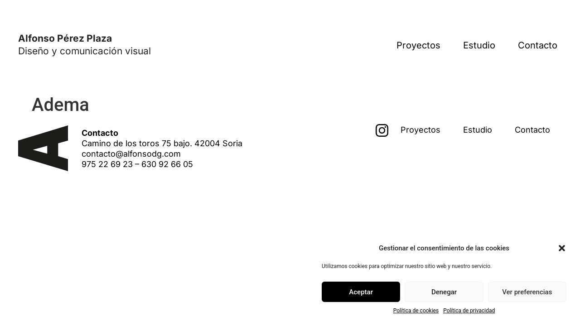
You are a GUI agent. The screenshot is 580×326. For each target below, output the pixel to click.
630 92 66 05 (167, 164)
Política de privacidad (469, 310)
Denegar (444, 292)
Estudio (479, 45)
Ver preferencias (527, 292)
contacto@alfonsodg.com (131, 153)
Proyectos (418, 45)
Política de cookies (416, 310)
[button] (561, 248)
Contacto (537, 45)
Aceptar (361, 292)
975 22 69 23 (107, 164)
